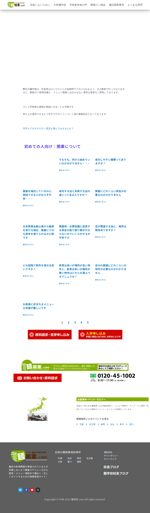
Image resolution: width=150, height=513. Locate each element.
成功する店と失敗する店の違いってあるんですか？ (74, 193)
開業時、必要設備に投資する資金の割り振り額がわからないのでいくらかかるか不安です (74, 231)
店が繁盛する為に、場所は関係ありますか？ (110, 228)
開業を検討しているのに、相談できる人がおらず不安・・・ (38, 194)
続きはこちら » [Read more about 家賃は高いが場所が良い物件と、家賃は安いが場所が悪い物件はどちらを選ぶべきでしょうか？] (64, 283)
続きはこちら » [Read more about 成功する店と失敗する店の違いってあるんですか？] (64, 201)
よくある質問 (134, 4)
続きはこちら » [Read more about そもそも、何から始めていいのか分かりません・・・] (64, 170)
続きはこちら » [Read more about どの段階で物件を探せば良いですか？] (28, 276)
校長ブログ (111, 467)
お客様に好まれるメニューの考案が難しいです (38, 306)
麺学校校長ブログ (116, 473)
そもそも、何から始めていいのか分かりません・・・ (74, 161)
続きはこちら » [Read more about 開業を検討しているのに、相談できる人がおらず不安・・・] (28, 205)
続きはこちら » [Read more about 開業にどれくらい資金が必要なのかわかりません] (100, 201)
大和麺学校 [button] (60, 4)
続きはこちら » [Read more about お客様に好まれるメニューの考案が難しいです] (28, 315)
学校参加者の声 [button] (78, 4)
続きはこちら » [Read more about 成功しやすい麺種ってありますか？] (100, 170)
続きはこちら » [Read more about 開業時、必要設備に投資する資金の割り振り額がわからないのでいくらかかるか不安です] (64, 244)
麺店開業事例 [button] (116, 4)
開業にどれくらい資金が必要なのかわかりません (111, 193)
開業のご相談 (98, 4)
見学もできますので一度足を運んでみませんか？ (48, 128)
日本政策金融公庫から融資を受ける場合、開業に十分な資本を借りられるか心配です (38, 231)
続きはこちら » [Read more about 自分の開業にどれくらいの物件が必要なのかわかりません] (100, 279)
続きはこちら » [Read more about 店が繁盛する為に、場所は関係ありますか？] (100, 237)
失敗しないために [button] (40, 4)
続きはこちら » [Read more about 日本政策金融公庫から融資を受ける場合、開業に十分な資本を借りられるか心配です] (28, 244)
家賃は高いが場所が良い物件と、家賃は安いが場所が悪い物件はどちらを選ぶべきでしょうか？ (74, 270)
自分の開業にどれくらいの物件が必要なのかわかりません (111, 269)
